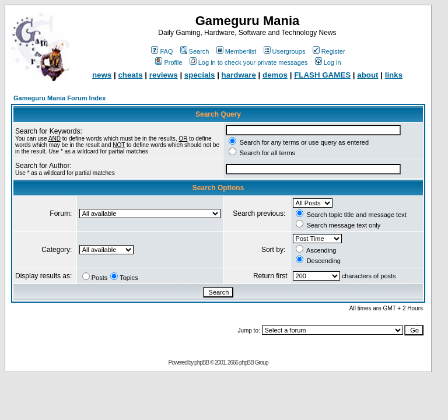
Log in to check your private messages (249, 62)
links (393, 75)
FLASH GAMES (322, 75)
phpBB (201, 362)
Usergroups (285, 51)
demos (275, 75)
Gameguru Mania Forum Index (59, 98)
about (367, 75)
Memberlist (236, 51)
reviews (163, 75)
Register (329, 51)
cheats (130, 75)
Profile (168, 62)
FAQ (162, 51)
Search (194, 51)
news (101, 75)
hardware (239, 75)
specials (199, 75)
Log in (328, 62)
